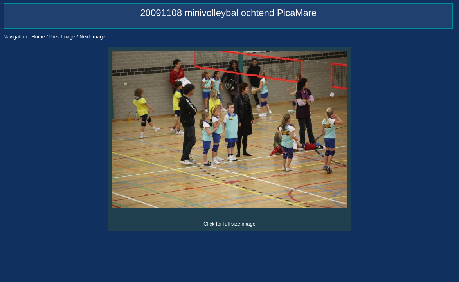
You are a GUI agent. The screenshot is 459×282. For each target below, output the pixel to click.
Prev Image (62, 37)
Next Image (92, 37)
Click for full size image (229, 224)
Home (38, 37)
